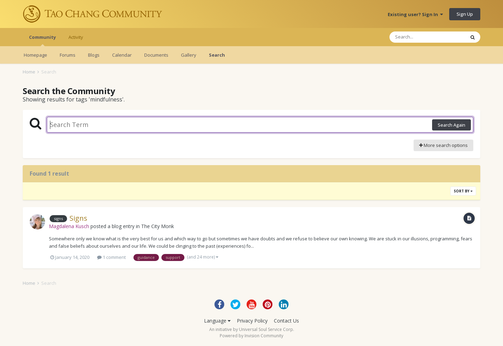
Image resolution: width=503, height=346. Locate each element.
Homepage (35, 55)
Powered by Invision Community (251, 336)
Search (217, 55)
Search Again (451, 125)
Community (42, 40)
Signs (78, 218)
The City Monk (157, 226)
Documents (156, 55)
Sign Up (465, 14)
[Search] (427, 37)
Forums (67, 55)
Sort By (463, 191)
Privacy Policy (252, 320)
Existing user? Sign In (415, 14)
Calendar (122, 55)
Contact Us (286, 320)
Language (217, 320)
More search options (443, 145)
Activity (75, 37)
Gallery (188, 55)
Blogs (94, 55)
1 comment (111, 257)
